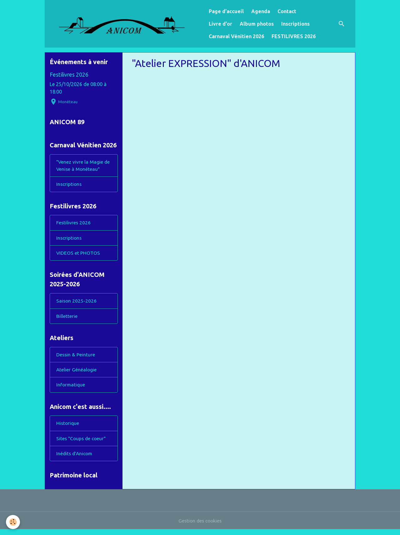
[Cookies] (13, 522)
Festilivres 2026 (69, 75)
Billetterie (67, 319)
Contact (287, 11)
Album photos (257, 24)
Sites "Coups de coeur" (82, 443)
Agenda (260, 11)
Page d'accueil (226, 11)
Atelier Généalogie (76, 373)
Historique (68, 428)
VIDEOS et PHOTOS (78, 255)
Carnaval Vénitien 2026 (236, 36)
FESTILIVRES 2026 (294, 36)
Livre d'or (220, 24)
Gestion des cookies (200, 526)
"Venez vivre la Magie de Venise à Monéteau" (83, 166)
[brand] (125, 23)
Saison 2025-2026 (76, 304)
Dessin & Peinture (75, 358)
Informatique (71, 389)
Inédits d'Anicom (75, 458)
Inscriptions (295, 24)
